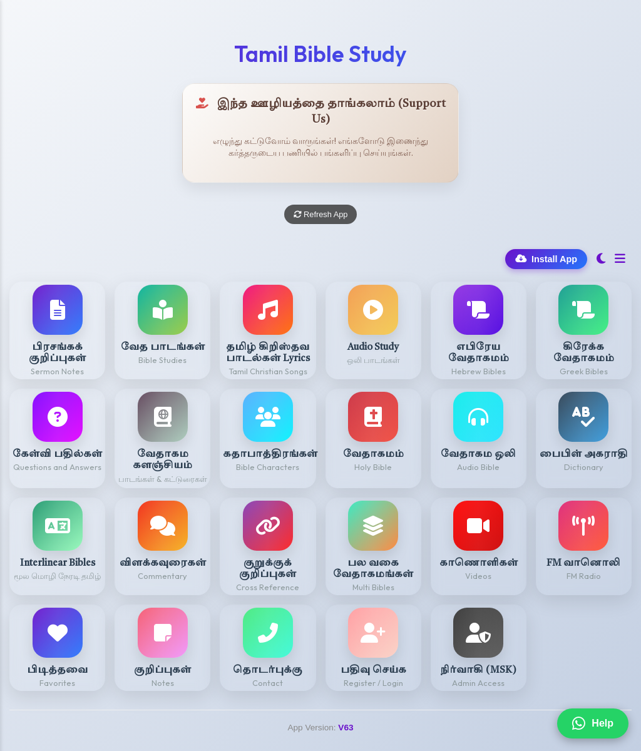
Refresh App (321, 214)
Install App (546, 259)
